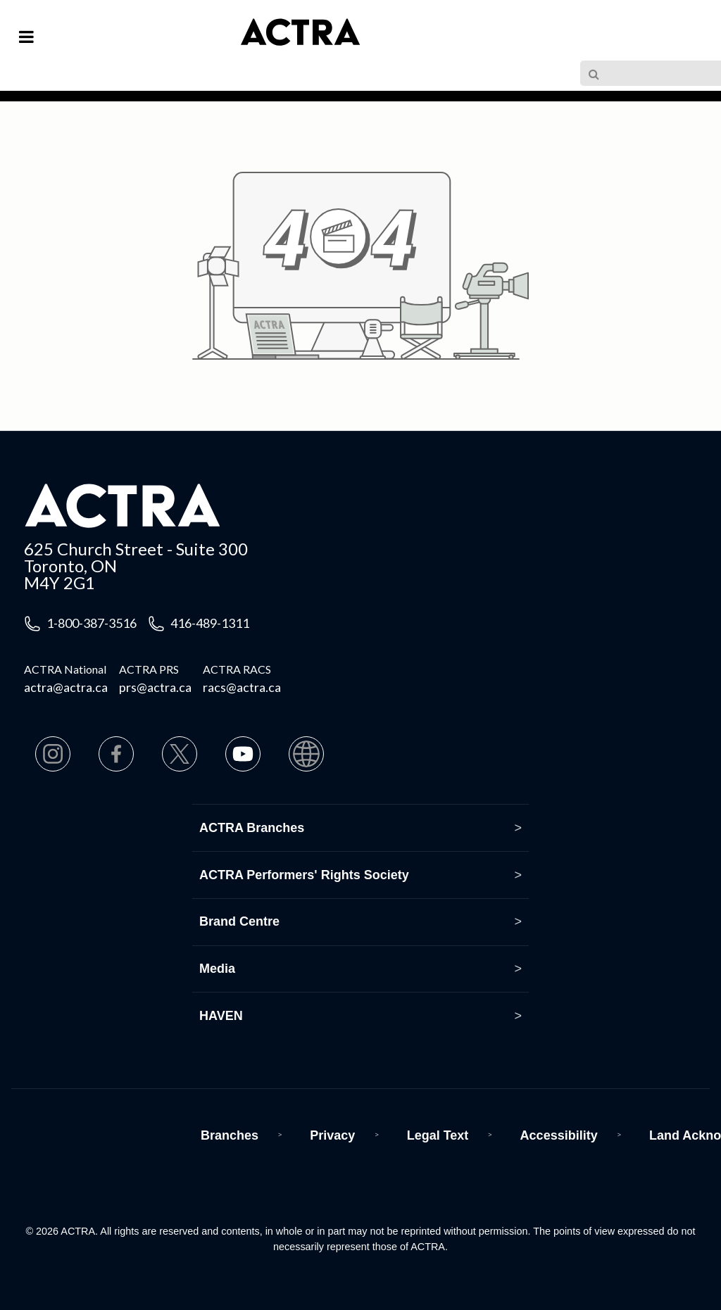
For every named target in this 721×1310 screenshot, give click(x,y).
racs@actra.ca (242, 687)
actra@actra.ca (66, 687)
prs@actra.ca (155, 687)
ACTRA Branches (251, 828)
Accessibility (559, 1135)
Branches (229, 1135)
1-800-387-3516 (91, 623)
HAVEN (221, 1016)
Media (217, 969)
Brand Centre (239, 921)
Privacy (332, 1135)
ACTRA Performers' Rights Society (304, 875)
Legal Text (438, 1135)
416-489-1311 (209, 623)
